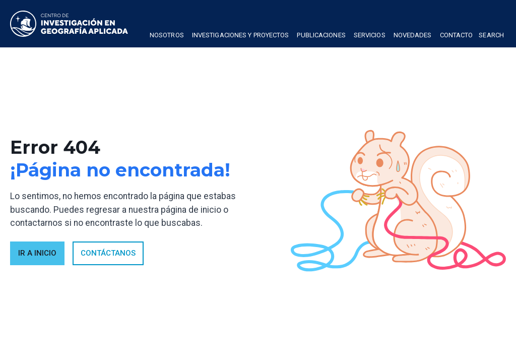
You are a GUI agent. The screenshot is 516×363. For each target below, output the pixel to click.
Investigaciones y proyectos (240, 35)
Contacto (456, 35)
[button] (167, 36)
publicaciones (321, 35)
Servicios (369, 35)
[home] (69, 24)
